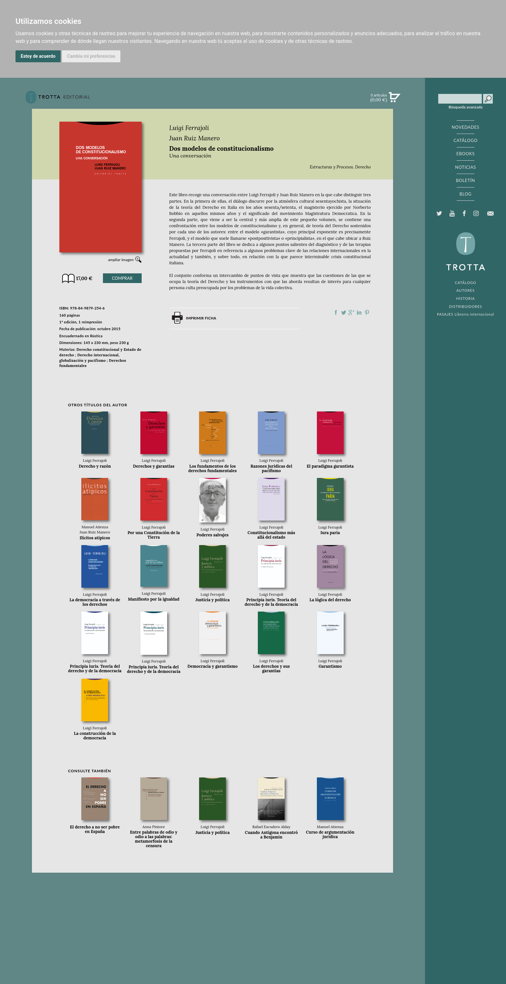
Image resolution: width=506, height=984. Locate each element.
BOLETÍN (465, 180)
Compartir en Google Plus (351, 312)
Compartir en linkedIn (359, 312)
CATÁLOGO (465, 140)
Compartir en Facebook (336, 312)
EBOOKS (465, 153)
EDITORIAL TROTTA (465, 253)
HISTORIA (465, 298)
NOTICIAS (465, 167)
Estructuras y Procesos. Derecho (340, 167)
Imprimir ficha (201, 318)
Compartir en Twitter (344, 312)
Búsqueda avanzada (465, 107)
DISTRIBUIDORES (465, 306)
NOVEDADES (466, 127)
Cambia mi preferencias (91, 56)
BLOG (465, 194)
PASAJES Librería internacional (465, 314)
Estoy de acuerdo (38, 56)
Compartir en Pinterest (367, 312)
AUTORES (465, 290)
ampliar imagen (121, 259)
